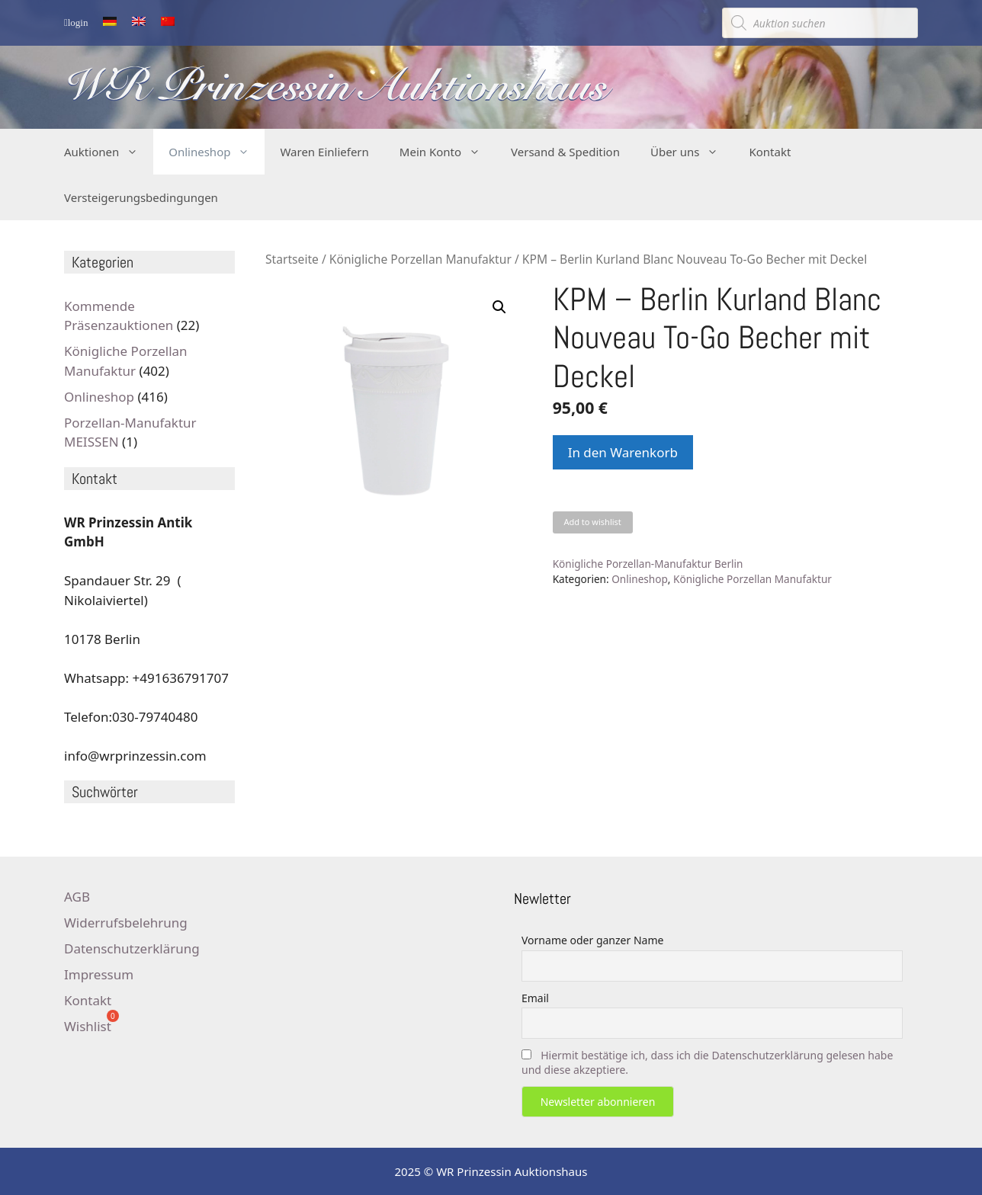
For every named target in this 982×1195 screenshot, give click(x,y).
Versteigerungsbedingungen (141, 197)
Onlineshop (216, 152)
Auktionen (108, 152)
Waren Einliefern (324, 151)
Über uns (691, 152)
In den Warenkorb (623, 452)
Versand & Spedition (565, 151)
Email (535, 998)
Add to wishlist (592, 521)
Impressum (98, 974)
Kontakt (770, 151)
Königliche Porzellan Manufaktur (420, 259)
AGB (77, 896)
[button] (499, 307)
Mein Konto (448, 152)
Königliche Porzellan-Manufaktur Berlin (648, 563)
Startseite (292, 259)
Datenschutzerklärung (132, 948)
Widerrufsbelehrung (126, 922)
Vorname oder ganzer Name (592, 940)
